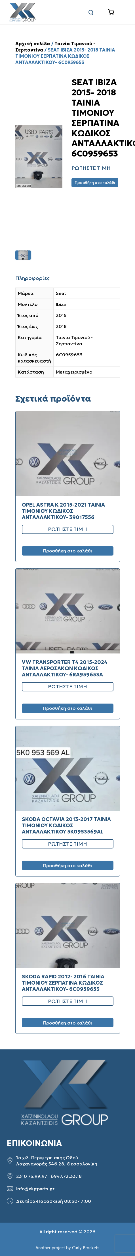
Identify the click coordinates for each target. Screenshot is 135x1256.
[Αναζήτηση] (91, 12)
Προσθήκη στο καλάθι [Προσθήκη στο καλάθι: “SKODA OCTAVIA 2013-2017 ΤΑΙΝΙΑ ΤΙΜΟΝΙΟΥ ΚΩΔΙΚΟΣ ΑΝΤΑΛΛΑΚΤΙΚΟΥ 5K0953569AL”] (67, 865)
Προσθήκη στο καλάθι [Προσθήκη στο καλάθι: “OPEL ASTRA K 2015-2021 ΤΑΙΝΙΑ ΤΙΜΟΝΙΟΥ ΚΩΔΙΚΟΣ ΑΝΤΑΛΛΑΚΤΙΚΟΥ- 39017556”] (67, 551)
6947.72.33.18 (66, 1176)
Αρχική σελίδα (32, 43)
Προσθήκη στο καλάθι (95, 182)
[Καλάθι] (115, 12)
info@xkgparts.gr (35, 1188)
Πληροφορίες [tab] (32, 278)
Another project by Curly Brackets (67, 1248)
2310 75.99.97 (31, 1176)
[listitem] (23, 255)
